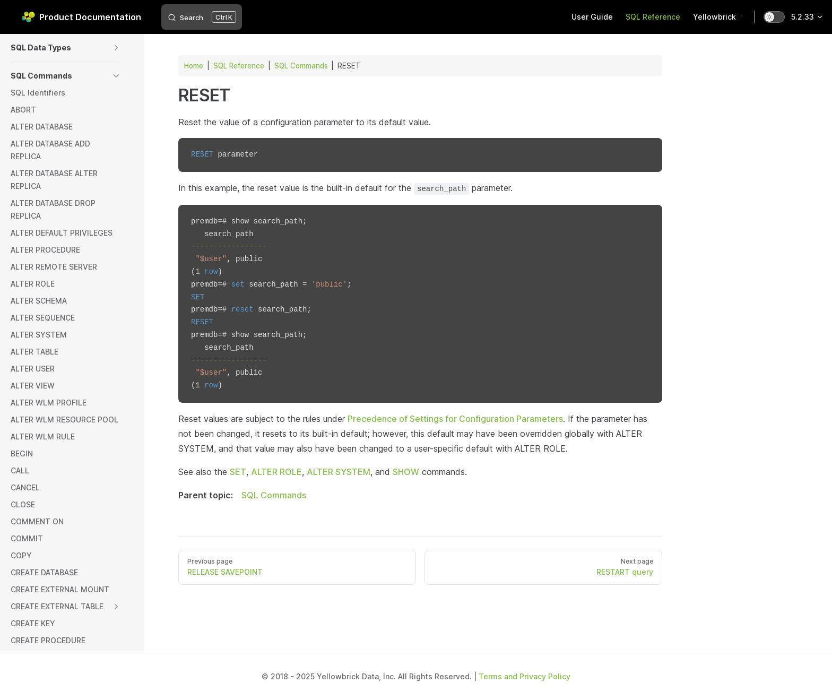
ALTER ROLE (276, 471)
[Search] (201, 17)
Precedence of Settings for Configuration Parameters (455, 418)
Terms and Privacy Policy (524, 676)
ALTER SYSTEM (338, 471)
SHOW (406, 471)
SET (238, 471)
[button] (116, 47)
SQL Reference (238, 66)
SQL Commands (301, 66)
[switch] (774, 17)
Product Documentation (81, 17)
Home (193, 66)
